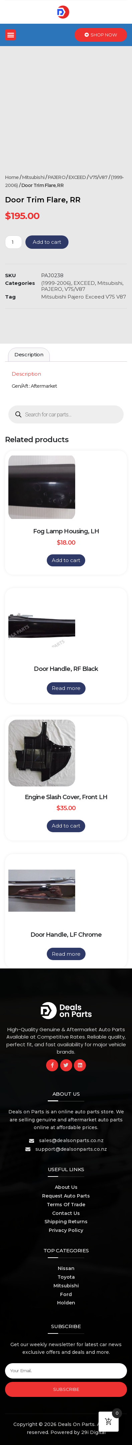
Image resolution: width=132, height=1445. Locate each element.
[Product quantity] (13, 242)
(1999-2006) (56, 283)
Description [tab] (28, 354)
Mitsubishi (33, 177)
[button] (10, 34)
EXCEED (77, 177)
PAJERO (56, 177)
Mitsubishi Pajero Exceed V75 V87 (83, 297)
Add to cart (47, 242)
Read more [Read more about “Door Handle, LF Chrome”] (66, 954)
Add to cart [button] (66, 560)
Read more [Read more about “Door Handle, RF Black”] (66, 688)
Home (11, 177)
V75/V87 (98, 177)
